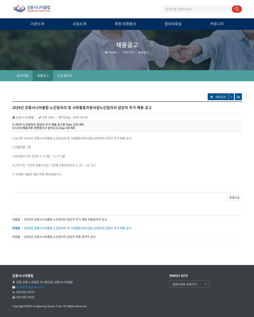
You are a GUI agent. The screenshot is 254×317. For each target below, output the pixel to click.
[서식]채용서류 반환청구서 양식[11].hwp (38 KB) (45, 128)
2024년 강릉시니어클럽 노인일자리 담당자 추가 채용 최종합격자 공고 (65, 219)
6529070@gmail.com (30, 287)
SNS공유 (218, 97)
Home (113, 52)
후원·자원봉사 (125, 23)
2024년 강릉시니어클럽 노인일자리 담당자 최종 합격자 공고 (60, 237)
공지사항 (23, 75)
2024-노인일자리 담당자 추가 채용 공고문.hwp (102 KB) (49, 124)
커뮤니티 (217, 23)
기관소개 (37, 23)
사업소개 (79, 23)
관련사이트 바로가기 (185, 284)
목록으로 (234, 197)
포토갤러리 (64, 75)
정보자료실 (173, 23)
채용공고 (43, 75)
